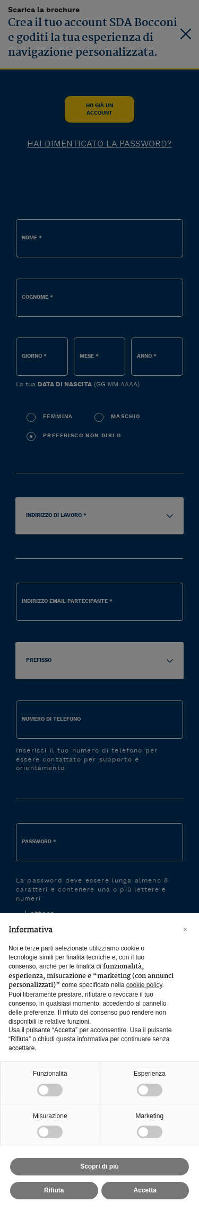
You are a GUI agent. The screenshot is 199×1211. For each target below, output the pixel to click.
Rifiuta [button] (54, 1190)
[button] (185, 929)
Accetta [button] (145, 1190)
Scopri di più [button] (99, 1166)
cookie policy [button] (144, 985)
